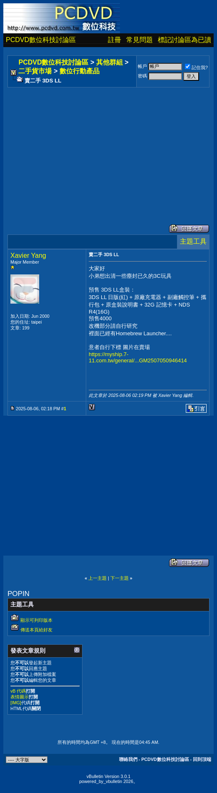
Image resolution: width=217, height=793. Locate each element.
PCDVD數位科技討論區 (41, 39)
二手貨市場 (35, 71)
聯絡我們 (128, 759)
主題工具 (193, 241)
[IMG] (15, 702)
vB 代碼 (18, 690)
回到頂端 (202, 759)
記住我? (196, 67)
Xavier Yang (28, 255)
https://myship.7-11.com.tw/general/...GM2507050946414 (138, 357)
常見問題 (139, 39)
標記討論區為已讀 (184, 39)
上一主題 (97, 578)
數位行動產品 (80, 71)
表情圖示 (19, 696)
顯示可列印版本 (36, 620)
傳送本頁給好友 (36, 629)
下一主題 (119, 578)
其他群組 (109, 62)
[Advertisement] (108, 147)
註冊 (114, 39)
